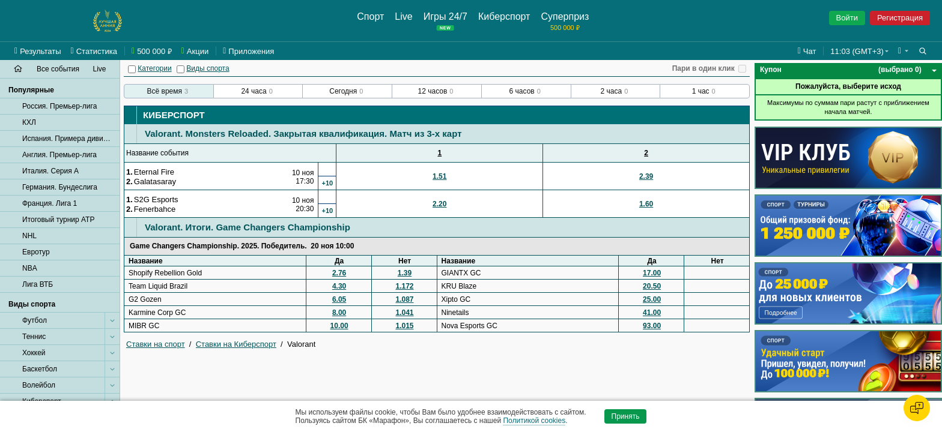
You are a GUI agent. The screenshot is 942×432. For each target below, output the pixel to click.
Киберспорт (174, 115)
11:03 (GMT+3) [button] (857, 51)
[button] (903, 51)
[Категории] (132, 69)
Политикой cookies (534, 420)
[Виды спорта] (180, 69)
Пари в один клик (703, 68)
